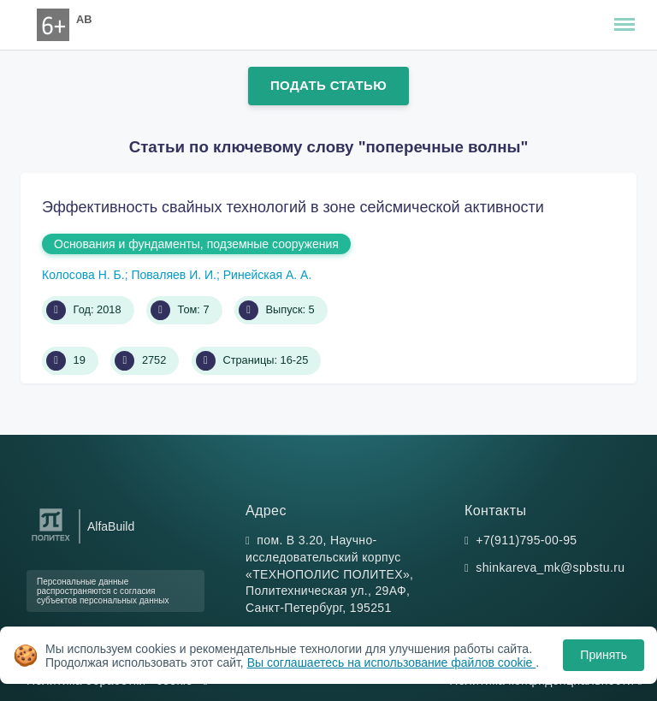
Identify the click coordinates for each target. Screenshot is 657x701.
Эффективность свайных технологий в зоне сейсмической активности (293, 207)
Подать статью (328, 85)
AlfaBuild (110, 526)
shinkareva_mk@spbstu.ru (550, 567)
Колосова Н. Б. (83, 275)
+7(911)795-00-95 (526, 540)
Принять (603, 655)
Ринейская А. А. (267, 275)
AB (84, 19)
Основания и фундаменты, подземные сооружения (196, 244)
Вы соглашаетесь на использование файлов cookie (391, 662)
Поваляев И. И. (173, 275)
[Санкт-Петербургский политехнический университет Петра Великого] (51, 541)
